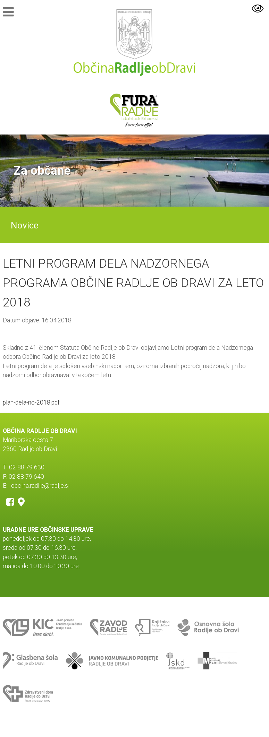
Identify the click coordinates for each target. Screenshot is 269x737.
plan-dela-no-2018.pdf (31, 402)
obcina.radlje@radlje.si (40, 485)
